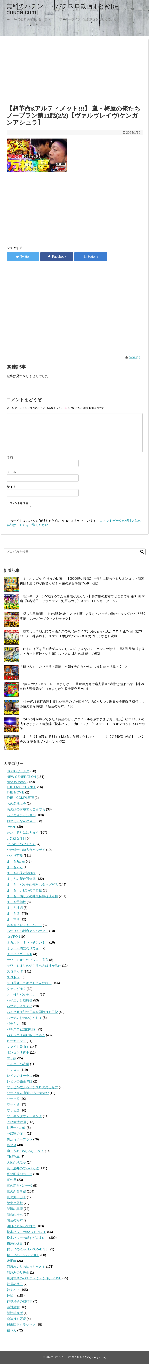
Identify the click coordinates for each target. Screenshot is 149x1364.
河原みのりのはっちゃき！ (26, 1266)
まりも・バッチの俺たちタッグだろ (32, 884)
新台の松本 (15, 1214)
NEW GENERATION (21, 777)
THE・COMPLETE (20, 797)
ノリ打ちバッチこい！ (23, 994)
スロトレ (13, 977)
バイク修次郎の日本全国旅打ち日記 (32, 1012)
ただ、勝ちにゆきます (23, 832)
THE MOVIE (15, 792)
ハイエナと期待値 (19, 1000)
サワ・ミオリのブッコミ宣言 (27, 960)
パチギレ (13, 1023)
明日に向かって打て (21, 1226)
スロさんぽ (15, 971)
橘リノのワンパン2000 (23, 1255)
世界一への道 (16, 1127)
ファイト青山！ (18, 1046)
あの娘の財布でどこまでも (26, 809)
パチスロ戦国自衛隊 (21, 1029)
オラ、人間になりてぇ (23, 948)
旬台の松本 (15, 1220)
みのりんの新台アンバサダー (27, 931)
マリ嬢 (11, 1058)
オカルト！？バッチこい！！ (27, 942)
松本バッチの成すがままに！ (27, 1237)
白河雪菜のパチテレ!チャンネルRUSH (34, 1278)
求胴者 (11, 1261)
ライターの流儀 (18, 1064)
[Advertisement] (75, 71)
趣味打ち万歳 (16, 1318)
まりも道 (13, 913)
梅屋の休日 (15, 1243)
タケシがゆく (16, 989)
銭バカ (11, 1330)
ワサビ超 (13, 1099)
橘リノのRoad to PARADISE (27, 1249)
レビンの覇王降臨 (19, 1081)
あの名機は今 (16, 803)
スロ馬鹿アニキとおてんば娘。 (29, 983)
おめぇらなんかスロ (21, 821)
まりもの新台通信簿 (21, 879)
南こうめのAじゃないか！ (25, 1151)
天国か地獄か (16, 1162)
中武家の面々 (16, 1133)
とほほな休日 (16, 838)
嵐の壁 (11, 1180)
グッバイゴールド (19, 954)
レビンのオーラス (19, 1075)
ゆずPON (13, 936)
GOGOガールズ (18, 771)
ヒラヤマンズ (16, 1041)
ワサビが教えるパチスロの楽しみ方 (32, 1087)
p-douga (134, 357)
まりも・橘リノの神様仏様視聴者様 (32, 896)
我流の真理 (15, 1208)
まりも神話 (15, 907)
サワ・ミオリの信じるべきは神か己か (34, 965)
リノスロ (13, 1070)
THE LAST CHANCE (21, 787)
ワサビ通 (13, 1104)
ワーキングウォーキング (24, 1116)
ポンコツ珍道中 (18, 1052)
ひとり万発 (15, 855)
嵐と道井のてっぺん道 (23, 1168)
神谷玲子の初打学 (19, 1301)
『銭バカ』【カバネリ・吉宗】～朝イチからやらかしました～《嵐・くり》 (74, 666)
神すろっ (13, 1290)
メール (11, 472)
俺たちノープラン (19, 1139)
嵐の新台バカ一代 (19, 1185)
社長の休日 (15, 1284)
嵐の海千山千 (16, 1197)
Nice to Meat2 (17, 782)
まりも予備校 (16, 902)
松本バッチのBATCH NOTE (26, 1232)
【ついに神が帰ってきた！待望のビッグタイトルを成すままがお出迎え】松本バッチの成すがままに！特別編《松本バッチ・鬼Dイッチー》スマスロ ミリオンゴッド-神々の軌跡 (82, 723)
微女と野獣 (15, 1203)
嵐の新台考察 (16, 1191)
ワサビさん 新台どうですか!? (28, 1093)
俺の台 (11, 1145)
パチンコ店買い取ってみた (26, 1035)
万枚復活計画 (16, 1122)
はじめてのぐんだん (21, 844)
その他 (11, 826)
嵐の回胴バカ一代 (19, 1174)
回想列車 (13, 1156)
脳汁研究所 (15, 1313)
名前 (10, 457)
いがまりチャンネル (21, 815)
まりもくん (15, 867)
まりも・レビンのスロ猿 (24, 890)
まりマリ (13, 919)
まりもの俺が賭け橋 (21, 873)
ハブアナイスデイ (19, 1006)
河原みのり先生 (18, 1272)
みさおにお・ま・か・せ (24, 925)
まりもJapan (16, 861)
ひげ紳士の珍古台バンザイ (26, 850)
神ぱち (11, 1295)
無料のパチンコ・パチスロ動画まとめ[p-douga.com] (62, 9)
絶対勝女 (13, 1307)
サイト (11, 486)
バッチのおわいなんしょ (24, 1017)
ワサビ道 (13, 1110)
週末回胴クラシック (21, 1324)
